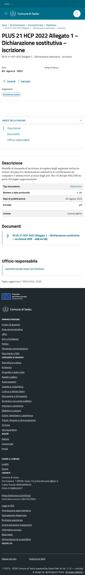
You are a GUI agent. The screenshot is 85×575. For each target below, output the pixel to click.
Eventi (5, 469)
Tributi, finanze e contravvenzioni (19, 420)
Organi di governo (11, 324)
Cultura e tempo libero (13, 391)
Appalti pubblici (9, 377)
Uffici (4, 334)
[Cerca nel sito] (77, 13)
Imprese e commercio (12, 406)
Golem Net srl (55, 568)
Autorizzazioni (9, 382)
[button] (8, 4)
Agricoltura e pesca (11, 362)
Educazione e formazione (14, 396)
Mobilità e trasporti (11, 410)
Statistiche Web (37, 559)
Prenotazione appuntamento (16, 510)
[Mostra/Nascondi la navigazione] (6, 13)
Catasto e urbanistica (12, 386)
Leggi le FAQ (8, 505)
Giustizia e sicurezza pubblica (16, 401)
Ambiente (7, 367)
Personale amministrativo (15, 348)
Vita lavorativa (9, 430)
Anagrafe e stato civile (13, 372)
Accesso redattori (74, 572)
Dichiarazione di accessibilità (16, 539)
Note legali (7, 534)
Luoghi (5, 464)
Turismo (6, 425)
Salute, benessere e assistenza (17, 415)
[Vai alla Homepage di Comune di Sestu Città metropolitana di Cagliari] (26, 13)
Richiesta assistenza (12, 520)
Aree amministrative (12, 329)
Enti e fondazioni (10, 339)
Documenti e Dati (10, 353)
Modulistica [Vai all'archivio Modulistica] (76, 186)
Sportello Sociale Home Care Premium (24, 269)
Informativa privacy (12, 529)
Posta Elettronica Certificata (16, 495)
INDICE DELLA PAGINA (13, 120)
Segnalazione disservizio (14, 515)
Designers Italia (54, 572)
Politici (5, 344)
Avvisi (5, 448)
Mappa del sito (9, 559)
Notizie (5, 439)
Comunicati (7, 444)
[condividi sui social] (9, 81)
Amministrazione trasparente (17, 525)
